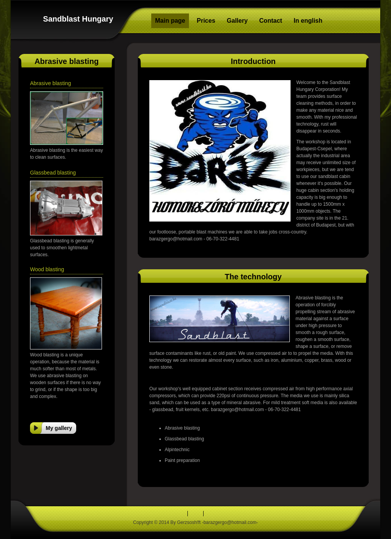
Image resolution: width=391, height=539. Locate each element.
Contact (270, 20)
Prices (206, 20)
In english (308, 20)
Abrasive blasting (50, 83)
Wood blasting (47, 269)
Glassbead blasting (53, 173)
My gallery (59, 428)
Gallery (237, 20)
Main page (170, 20)
